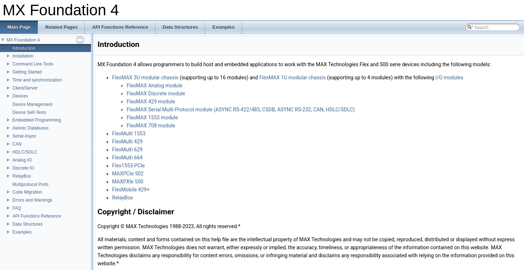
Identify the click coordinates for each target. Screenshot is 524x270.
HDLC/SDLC (24, 152)
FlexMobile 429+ (131, 189)
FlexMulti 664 (127, 157)
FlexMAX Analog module (154, 85)
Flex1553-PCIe (128, 165)
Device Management (32, 104)
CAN (16, 144)
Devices (20, 96)
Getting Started (27, 72)
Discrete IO (23, 168)
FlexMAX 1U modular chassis (292, 77)
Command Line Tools (32, 64)
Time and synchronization (37, 80)
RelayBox (21, 176)
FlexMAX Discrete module (156, 93)
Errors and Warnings (32, 200)
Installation (22, 56)
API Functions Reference (36, 216)
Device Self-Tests (29, 112)
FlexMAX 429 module (151, 101)
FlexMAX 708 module (151, 125)
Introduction (23, 48)
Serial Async (24, 136)
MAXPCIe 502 (128, 173)
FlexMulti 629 (127, 149)
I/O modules (449, 77)
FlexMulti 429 (127, 141)
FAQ (16, 208)
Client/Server (24, 88)
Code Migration (27, 192)
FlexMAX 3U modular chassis (145, 77)
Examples (22, 232)
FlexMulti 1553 (129, 133)
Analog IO (22, 160)
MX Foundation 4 (23, 40)
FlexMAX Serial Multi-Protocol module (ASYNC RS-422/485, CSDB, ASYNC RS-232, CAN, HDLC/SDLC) (241, 109)
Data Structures (27, 224)
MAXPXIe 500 (127, 181)
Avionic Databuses (30, 128)
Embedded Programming (36, 120)
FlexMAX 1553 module (152, 117)
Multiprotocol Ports (30, 184)
